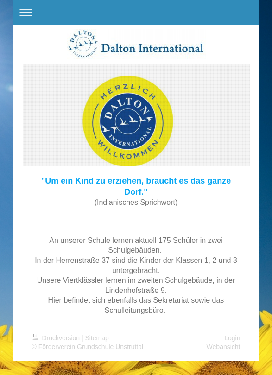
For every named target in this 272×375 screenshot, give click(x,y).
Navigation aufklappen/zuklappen (136, 12)
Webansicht (223, 346)
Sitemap (97, 338)
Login (232, 338)
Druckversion (57, 338)
